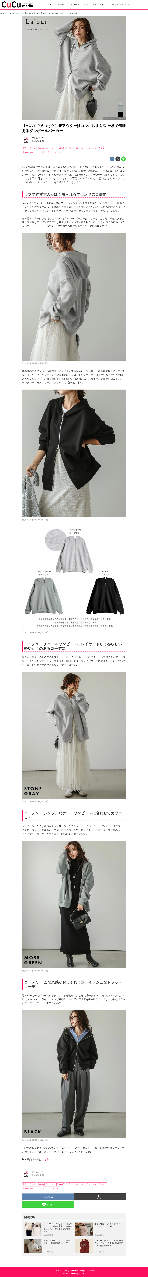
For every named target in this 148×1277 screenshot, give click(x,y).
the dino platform (77, 1274)
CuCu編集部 (38, 141)
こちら (45, 1159)
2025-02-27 (37, 138)
